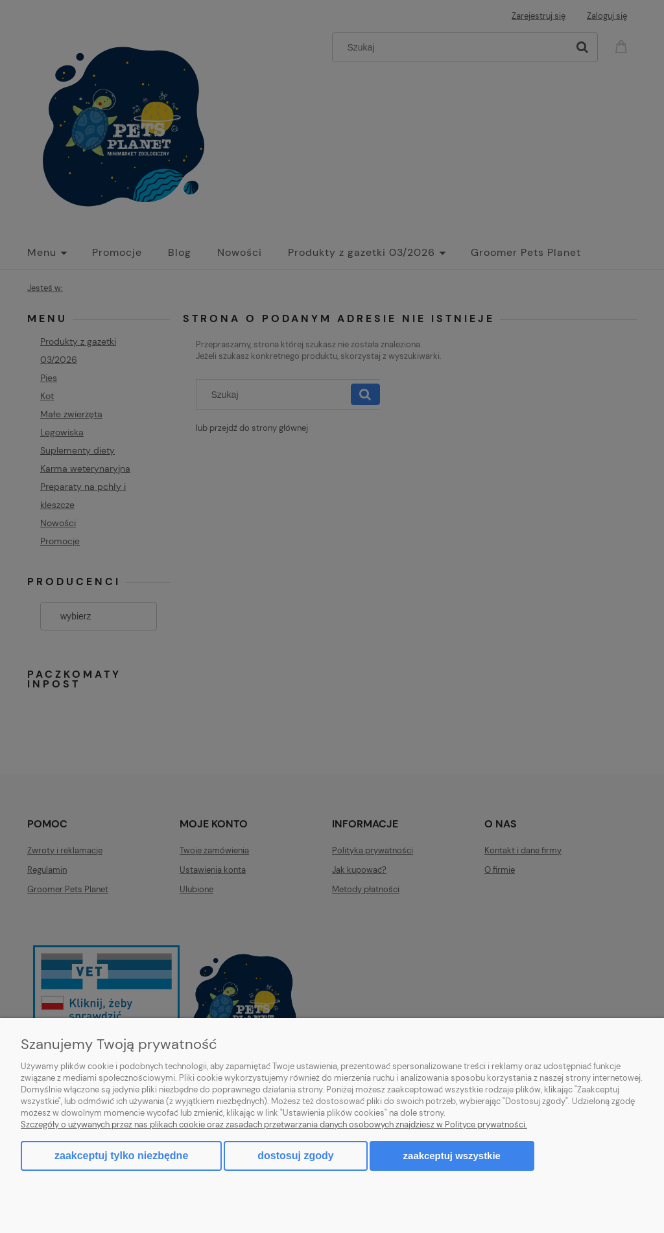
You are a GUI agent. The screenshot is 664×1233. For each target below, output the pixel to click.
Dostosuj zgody (295, 1155)
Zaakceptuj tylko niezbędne (121, 1155)
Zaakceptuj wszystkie (452, 1155)
